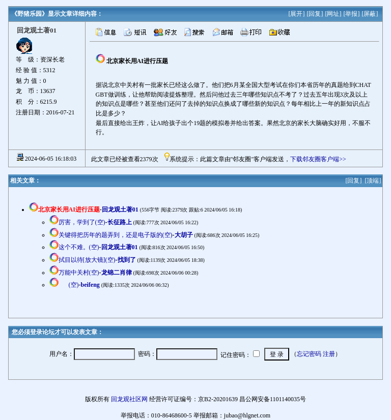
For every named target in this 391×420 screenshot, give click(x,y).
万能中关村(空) (79, 272)
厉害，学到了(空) (82, 222)
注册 (329, 353)
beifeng (90, 284)
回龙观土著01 (120, 209)
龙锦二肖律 (116, 272)
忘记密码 (309, 353)
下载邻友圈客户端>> (318, 159)
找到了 (127, 259)
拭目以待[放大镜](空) (87, 259)
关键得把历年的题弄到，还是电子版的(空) (116, 234)
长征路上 (119, 222)
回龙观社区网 (129, 399)
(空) (74, 284)
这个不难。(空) (79, 247)
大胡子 (184, 234)
